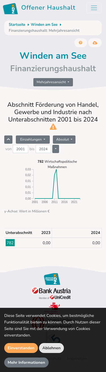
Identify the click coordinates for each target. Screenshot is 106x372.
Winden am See (44, 24)
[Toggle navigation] (93, 8)
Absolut (63, 139)
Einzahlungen (31, 139)
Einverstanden (21, 348)
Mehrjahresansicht (52, 82)
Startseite (17, 24)
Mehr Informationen (26, 362)
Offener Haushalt (40, 8)
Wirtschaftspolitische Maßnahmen (57, 164)
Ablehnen (51, 348)
